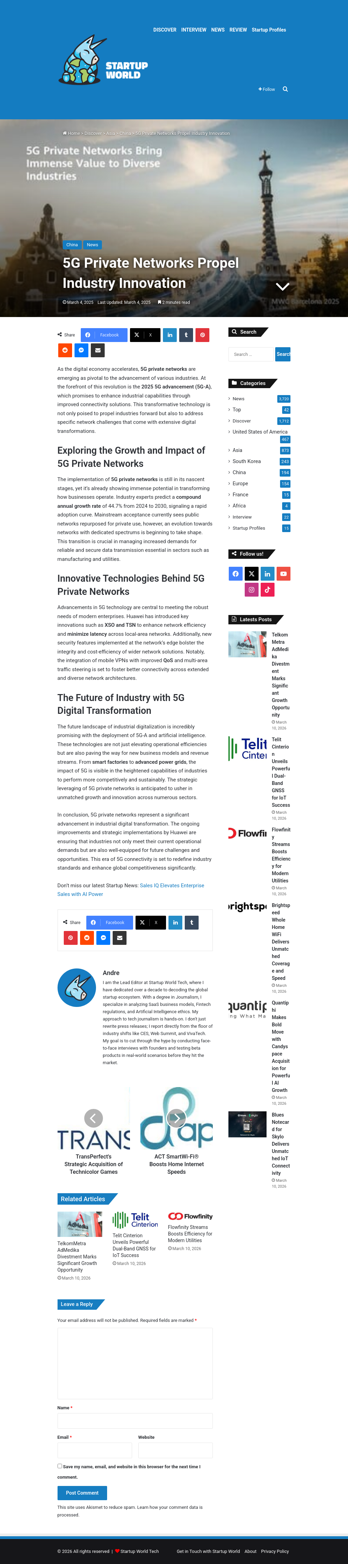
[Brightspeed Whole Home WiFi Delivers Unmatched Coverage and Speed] (247, 907)
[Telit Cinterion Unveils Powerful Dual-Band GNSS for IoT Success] (135, 1220)
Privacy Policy (275, 1551)
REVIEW (238, 30)
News (238, 398)
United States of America (260, 432)
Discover (93, 133)
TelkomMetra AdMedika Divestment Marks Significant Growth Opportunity (77, 1257)
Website (146, 1437)
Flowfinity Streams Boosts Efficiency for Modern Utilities (190, 1233)
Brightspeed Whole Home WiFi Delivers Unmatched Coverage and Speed (281, 942)
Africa (239, 505)
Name (65, 1407)
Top (237, 409)
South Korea (247, 461)
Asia (110, 133)
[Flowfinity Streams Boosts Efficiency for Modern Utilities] (190, 1216)
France (240, 495)
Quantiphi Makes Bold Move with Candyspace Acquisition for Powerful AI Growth (281, 1046)
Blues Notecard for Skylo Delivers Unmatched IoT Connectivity (281, 1144)
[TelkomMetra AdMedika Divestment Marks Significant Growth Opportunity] (80, 1224)
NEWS (218, 30)
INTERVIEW (194, 30)
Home (71, 133)
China (125, 133)
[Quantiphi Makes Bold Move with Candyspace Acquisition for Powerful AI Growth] (247, 1009)
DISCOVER (165, 30)
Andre (111, 972)
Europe (240, 483)
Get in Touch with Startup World (208, 1551)
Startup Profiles (269, 30)
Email (65, 1437)
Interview (242, 517)
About (251, 1551)
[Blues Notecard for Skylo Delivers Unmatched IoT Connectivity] (247, 1124)
